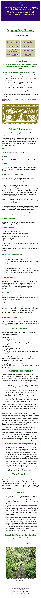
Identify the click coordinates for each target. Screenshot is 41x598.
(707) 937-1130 (31, 78)
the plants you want (17, 77)
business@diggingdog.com (22, 510)
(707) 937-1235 (10, 80)
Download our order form (13, 86)
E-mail (7, 82)
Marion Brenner (17, 578)
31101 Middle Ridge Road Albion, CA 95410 (20, 589)
